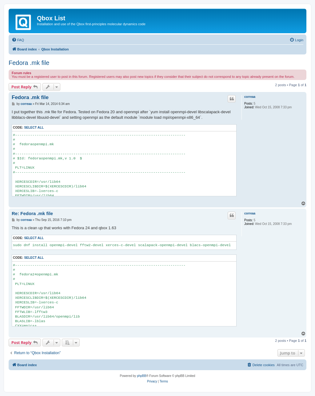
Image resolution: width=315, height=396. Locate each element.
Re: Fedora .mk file (32, 213)
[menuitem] (18, 40)
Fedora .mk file (29, 62)
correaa (249, 96)
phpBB (141, 376)
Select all (34, 127)
